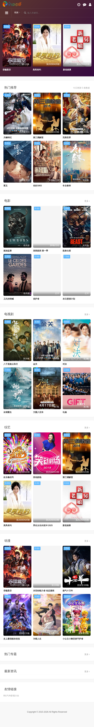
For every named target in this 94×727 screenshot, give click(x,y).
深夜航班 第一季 (40, 251)
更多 (87, 201)
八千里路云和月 (10, 364)
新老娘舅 (67, 70)
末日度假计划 (69, 299)
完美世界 (67, 137)
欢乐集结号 (8, 477)
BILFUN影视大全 (11, 695)
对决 (65, 364)
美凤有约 (37, 70)
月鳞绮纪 (7, 137)
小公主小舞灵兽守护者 (73, 639)
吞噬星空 (7, 70)
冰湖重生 (7, 412)
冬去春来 (67, 185)
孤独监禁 (7, 251)
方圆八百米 (38, 412)
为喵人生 (37, 639)
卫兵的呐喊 (8, 299)
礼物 (65, 412)
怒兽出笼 (67, 251)
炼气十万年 (68, 590)
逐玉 (5, 185)
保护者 (36, 299)
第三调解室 (38, 137)
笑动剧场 (37, 477)
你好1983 (37, 185)
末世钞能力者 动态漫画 (43, 590)
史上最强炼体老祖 (11, 639)
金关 (35, 364)
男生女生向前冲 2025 (43, 525)
